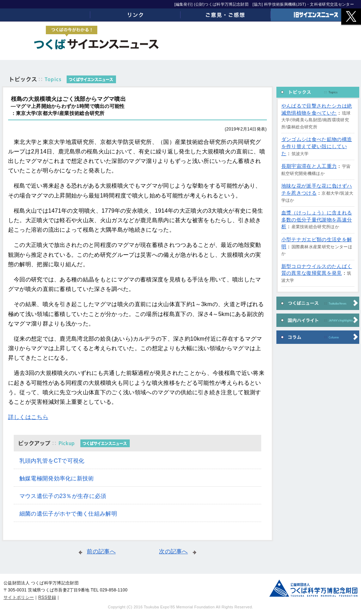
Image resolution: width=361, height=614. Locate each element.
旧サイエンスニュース (316, 14)
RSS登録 (47, 597)
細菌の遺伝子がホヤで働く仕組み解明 (68, 514)
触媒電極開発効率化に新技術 (56, 478)
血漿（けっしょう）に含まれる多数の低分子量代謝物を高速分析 (316, 219)
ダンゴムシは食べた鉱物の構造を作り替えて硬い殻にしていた (316, 146)
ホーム (45, 14)
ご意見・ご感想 (225, 14)
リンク (135, 14)
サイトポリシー (19, 597)
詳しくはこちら (28, 417)
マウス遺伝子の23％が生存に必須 (62, 496)
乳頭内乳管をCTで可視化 (52, 461)
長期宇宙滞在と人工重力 (309, 166)
